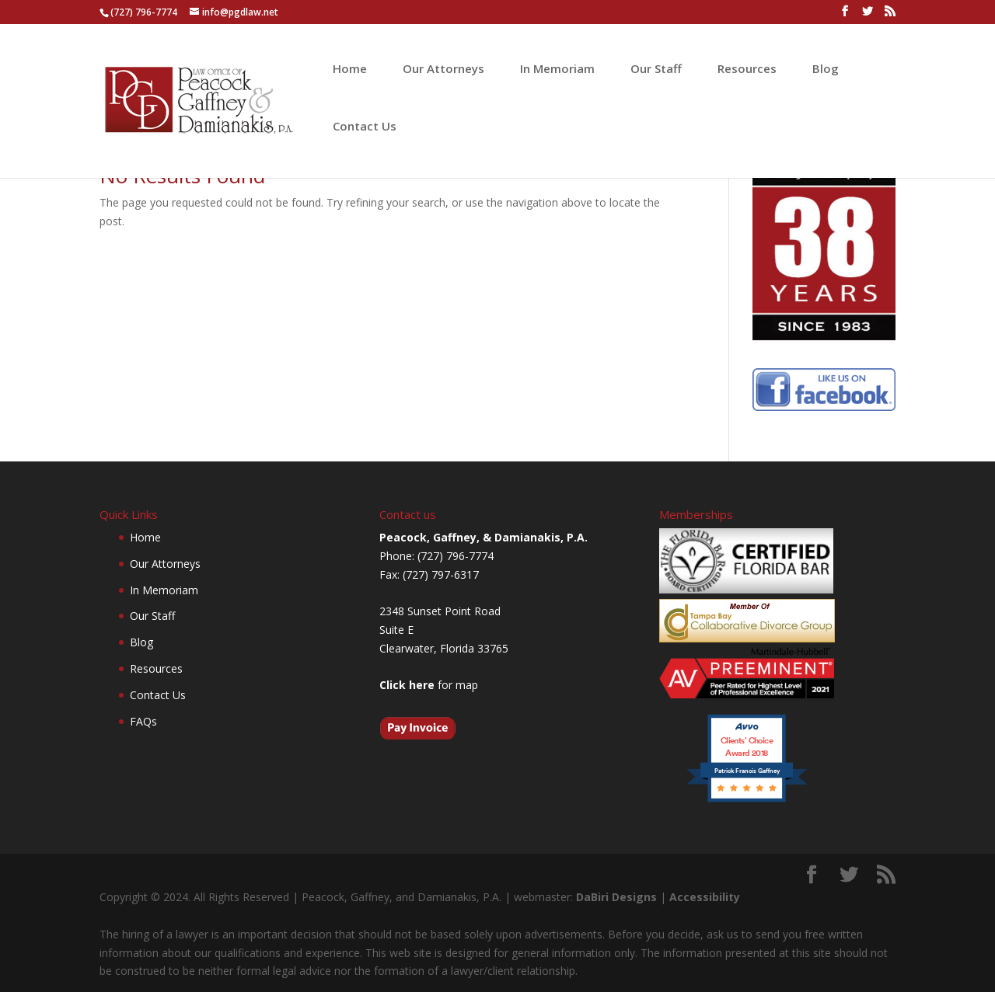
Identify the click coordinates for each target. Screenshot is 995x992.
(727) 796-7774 (143, 12)
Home (350, 69)
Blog (825, 69)
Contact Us (364, 127)
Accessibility (704, 896)
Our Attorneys (443, 69)
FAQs (143, 721)
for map (428, 684)
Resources (747, 69)
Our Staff (656, 69)
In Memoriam (557, 69)
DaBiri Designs (616, 896)
